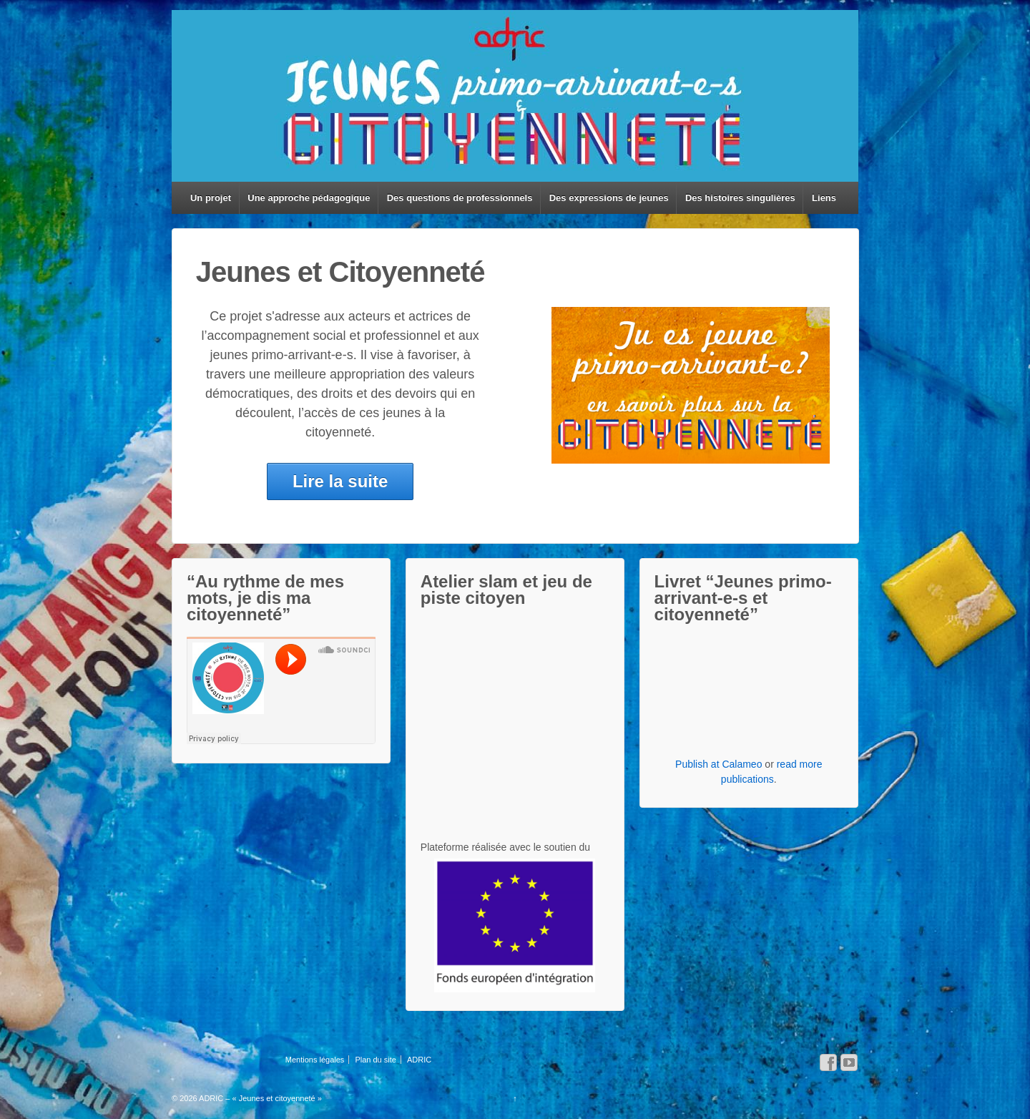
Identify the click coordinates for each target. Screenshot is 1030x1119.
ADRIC (419, 1059)
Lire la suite (340, 481)
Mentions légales (315, 1059)
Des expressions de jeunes (609, 197)
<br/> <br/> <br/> (515, 667)
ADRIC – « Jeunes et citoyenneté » (259, 1098)
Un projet (210, 197)
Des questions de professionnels (460, 197)
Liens (824, 197)
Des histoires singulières (740, 197)
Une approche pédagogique (308, 197)
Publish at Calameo (718, 764)
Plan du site (375, 1059)
